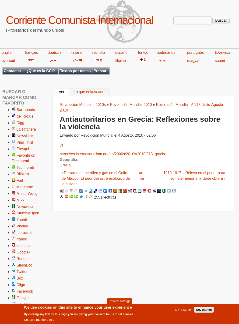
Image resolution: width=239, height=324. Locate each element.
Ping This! (25, 142)
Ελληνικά (222, 52)
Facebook (25, 291)
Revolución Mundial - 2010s (83, 105)
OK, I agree (183, 311)
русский (8, 61)
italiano (76, 52)
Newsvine (25, 207)
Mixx (20, 200)
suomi (220, 61)
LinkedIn (24, 304)
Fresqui (23, 149)
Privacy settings (119, 302)
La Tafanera (26, 129)
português (195, 52)
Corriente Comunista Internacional (79, 20)
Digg (20, 123)
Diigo (21, 285)
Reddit (22, 259)
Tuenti (22, 220)
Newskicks (25, 136)
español (121, 52)
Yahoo (22, 239)
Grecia (65, 165)
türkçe (143, 52)
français (31, 52)
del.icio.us (25, 116)
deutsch (54, 52)
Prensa (100, 71)
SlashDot (24, 265)
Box (20, 278)
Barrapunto (26, 110)
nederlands (166, 52)
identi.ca (24, 246)
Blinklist (23, 174)
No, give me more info (39, 321)
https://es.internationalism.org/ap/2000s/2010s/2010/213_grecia (112, 154)
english (8, 52)
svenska (98, 52)
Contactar (12, 71)
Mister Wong (27, 194)
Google (23, 298)
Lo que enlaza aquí (89, 92)
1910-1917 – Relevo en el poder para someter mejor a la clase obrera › (194, 175)
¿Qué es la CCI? (40, 71)
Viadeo (22, 226)
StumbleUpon (28, 213)
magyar (193, 61)
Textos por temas (75, 71)
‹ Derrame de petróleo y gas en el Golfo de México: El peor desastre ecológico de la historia (96, 178)
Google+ (24, 252)
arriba (141, 175)
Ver (63, 91)
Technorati (25, 167)
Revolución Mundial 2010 (131, 105)
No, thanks (204, 311)
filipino (120, 61)
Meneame (24, 187)
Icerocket (24, 233)
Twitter (22, 272)
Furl (20, 180)
